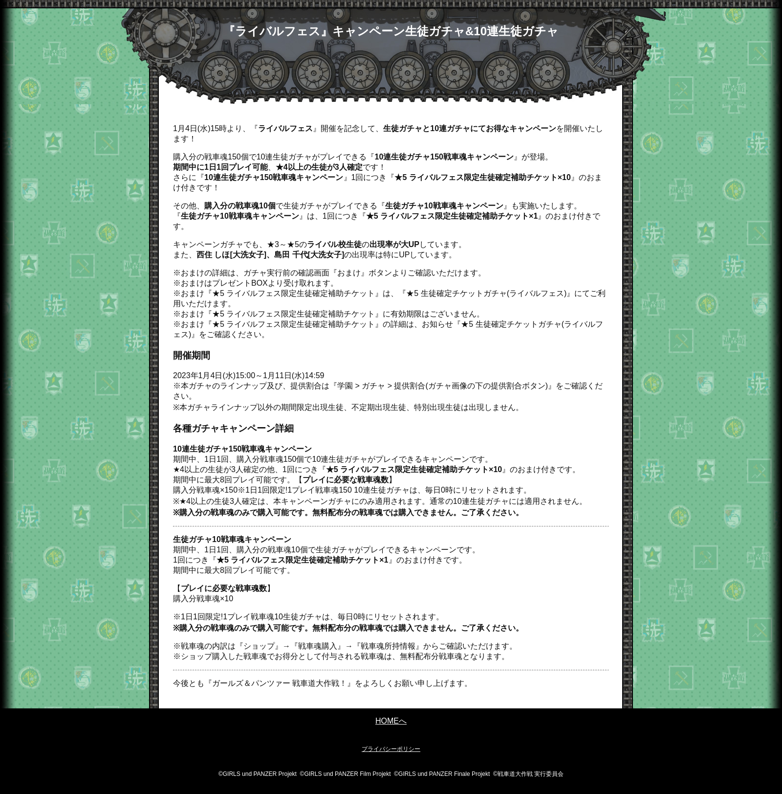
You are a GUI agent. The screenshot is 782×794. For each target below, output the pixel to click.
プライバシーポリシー (391, 749)
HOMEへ (391, 721)
